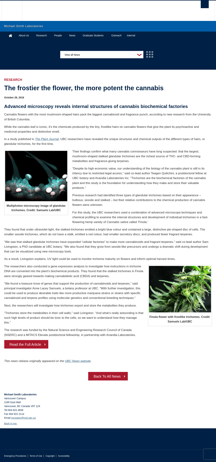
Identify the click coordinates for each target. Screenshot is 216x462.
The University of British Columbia (12, 11)
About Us (24, 35)
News (72, 35)
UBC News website (78, 361)
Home (10, 36)
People (58, 35)
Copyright (50, 456)
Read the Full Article (25, 345)
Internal (131, 35)
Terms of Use (36, 456)
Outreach (116, 35)
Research (41, 35)
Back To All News (107, 376)
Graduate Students (93, 35)
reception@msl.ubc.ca (23, 417)
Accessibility (64, 456)
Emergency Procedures (15, 456)
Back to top (12, 423)
